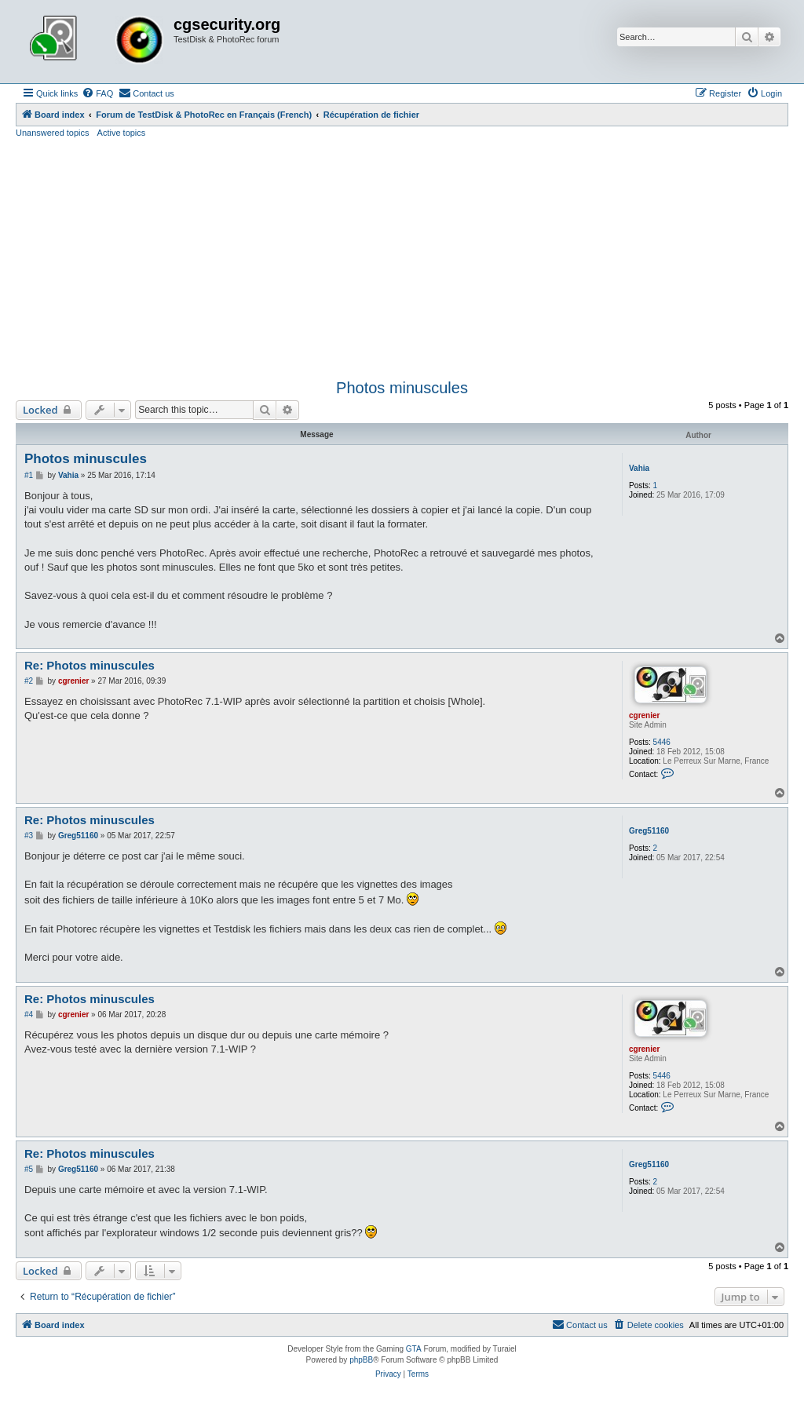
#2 (28, 681)
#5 (28, 1169)
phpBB (361, 1360)
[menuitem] (97, 93)
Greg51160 (649, 831)
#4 (28, 1014)
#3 (28, 835)
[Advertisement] (402, 257)
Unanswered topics (53, 132)
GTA (414, 1349)
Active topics (121, 132)
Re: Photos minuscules (89, 665)
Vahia (639, 468)
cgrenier (644, 715)
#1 (28, 475)
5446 (662, 742)
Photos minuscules (402, 387)
